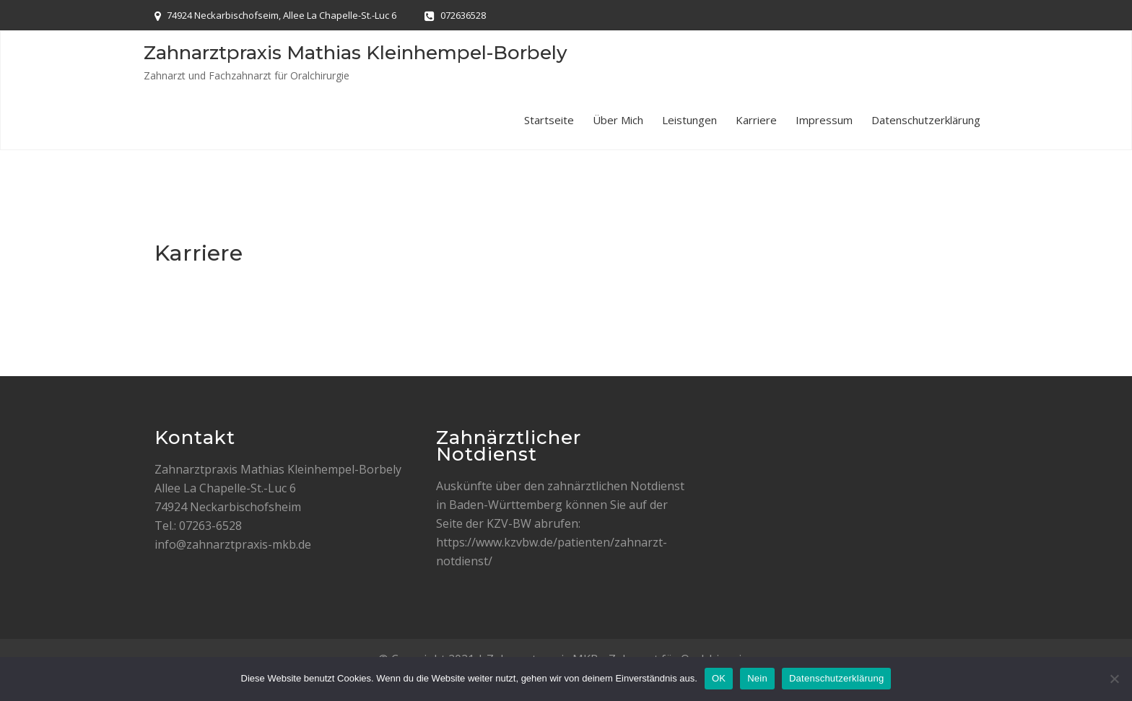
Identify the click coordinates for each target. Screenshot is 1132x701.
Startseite (549, 120)
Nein (757, 678)
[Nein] (1114, 678)
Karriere (756, 120)
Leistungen (689, 120)
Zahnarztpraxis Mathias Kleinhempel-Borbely (355, 52)
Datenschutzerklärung (925, 120)
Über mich (618, 120)
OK (719, 678)
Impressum (824, 120)
